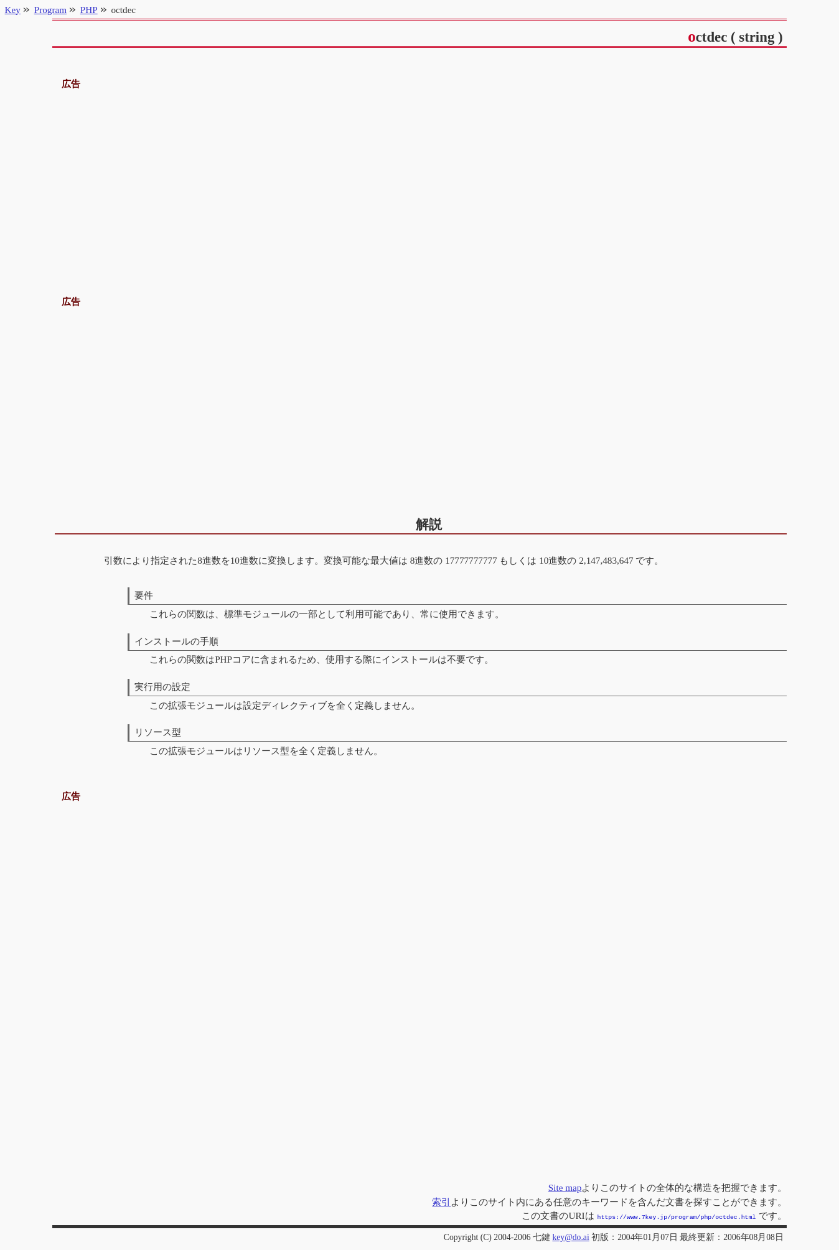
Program (50, 9)
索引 (441, 1201)
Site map (565, 1187)
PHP (89, 9)
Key (13, 9)
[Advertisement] (419, 179)
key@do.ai (570, 1236)
